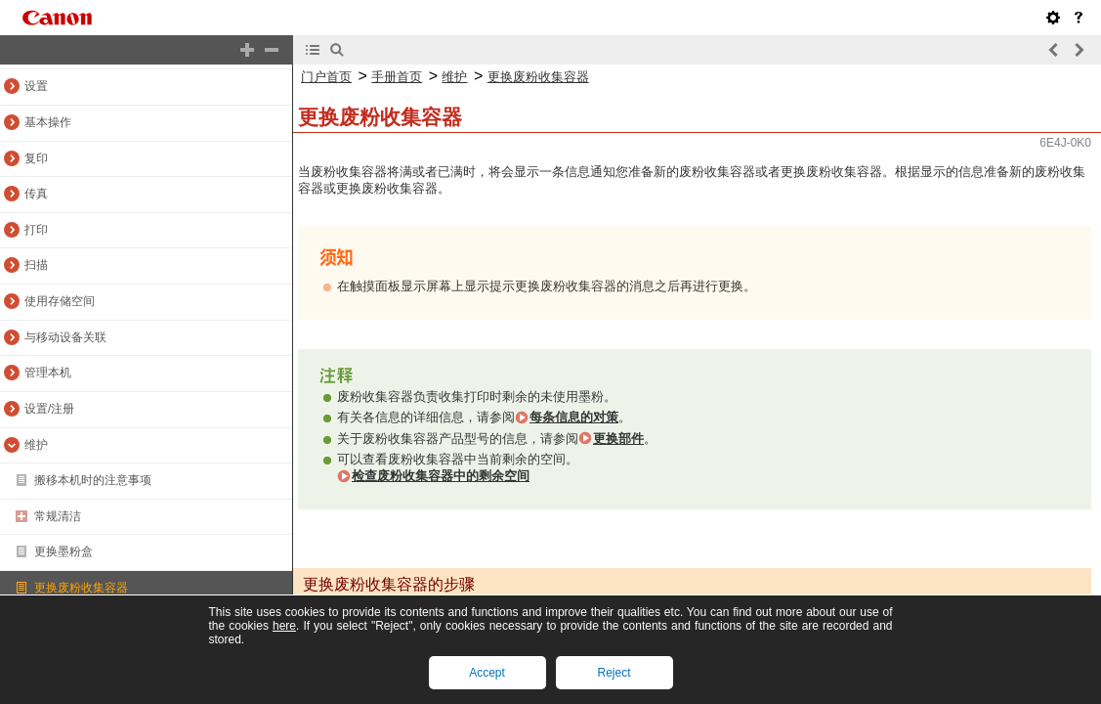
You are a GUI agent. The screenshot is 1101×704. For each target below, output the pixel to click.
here (284, 626)
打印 (36, 230)
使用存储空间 (59, 301)
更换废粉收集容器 (81, 587)
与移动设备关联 (65, 337)
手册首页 (396, 76)
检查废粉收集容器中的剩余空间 (440, 475)
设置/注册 (49, 409)
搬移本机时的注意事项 (92, 480)
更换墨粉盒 (63, 551)
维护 (36, 445)
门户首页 (326, 76)
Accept (487, 673)
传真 (36, 193)
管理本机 (47, 372)
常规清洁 (57, 516)
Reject (613, 673)
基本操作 (47, 122)
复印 (36, 158)
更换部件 (618, 438)
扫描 (36, 265)
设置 (36, 86)
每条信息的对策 (573, 417)
